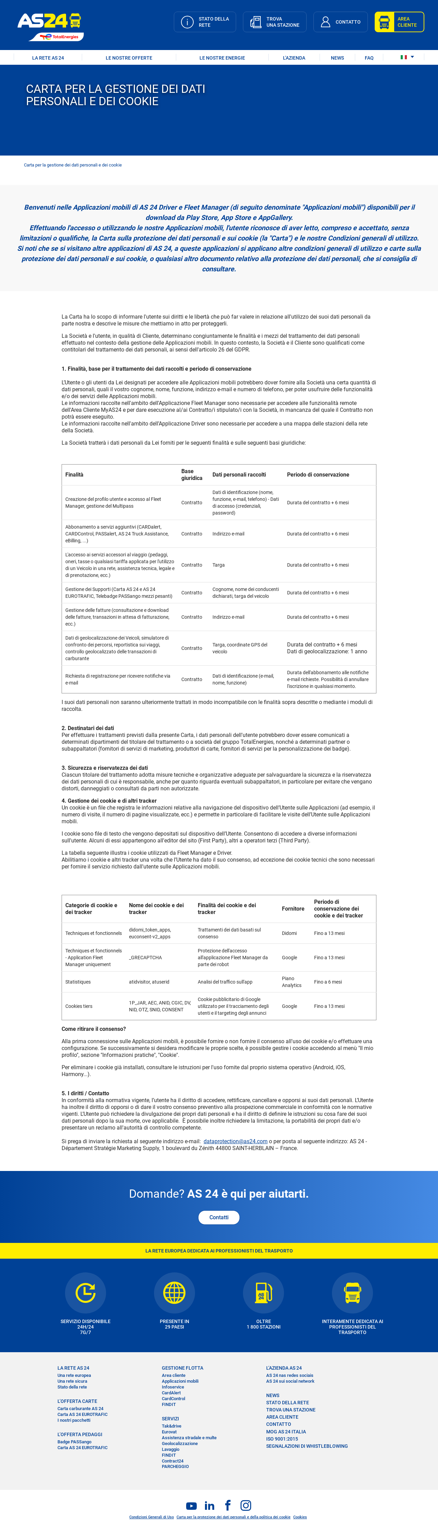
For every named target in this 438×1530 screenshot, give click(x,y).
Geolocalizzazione (180, 1443)
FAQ (369, 58)
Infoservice (173, 1387)
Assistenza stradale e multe (189, 1437)
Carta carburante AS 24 (80, 1408)
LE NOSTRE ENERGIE (222, 58)
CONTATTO (278, 1424)
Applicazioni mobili (180, 1381)
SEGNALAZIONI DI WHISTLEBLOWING (307, 1446)
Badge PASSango (74, 1441)
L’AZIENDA (294, 58)
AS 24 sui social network (290, 1381)
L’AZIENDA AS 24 (284, 1368)
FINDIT (169, 1404)
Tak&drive (171, 1426)
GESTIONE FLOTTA (182, 1368)
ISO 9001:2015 (282, 1439)
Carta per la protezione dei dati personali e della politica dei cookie (234, 1517)
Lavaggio (170, 1449)
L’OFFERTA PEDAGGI (79, 1434)
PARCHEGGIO (175, 1466)
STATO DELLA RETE (287, 1402)
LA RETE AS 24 (48, 58)
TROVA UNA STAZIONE (290, 1409)
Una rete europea (74, 1375)
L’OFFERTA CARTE (77, 1401)
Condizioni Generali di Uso (151, 1517)
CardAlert (171, 1392)
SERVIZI (170, 1418)
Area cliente (173, 1375)
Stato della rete (72, 1387)
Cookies (300, 1517)
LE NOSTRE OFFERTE (129, 58)
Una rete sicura (72, 1381)
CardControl (173, 1398)
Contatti (219, 1217)
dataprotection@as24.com (236, 1141)
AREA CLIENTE (282, 1417)
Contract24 (172, 1461)
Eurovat (169, 1431)
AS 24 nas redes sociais (289, 1375)
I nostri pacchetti (73, 1420)
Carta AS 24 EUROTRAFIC (82, 1414)
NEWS (337, 58)
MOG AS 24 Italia (286, 1431)
